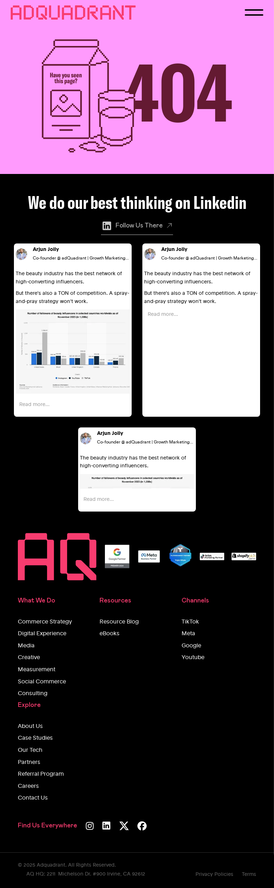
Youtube (193, 658)
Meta (188, 634)
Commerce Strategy (45, 622)
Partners (29, 762)
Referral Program (41, 774)
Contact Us (33, 798)
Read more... (34, 404)
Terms (249, 874)
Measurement (36, 670)
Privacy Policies (214, 874)
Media (26, 646)
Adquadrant (51, 865)
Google (191, 646)
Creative (29, 658)
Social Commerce (42, 682)
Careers (28, 786)
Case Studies (35, 738)
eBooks (110, 634)
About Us (30, 726)
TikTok (190, 622)
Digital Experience (42, 634)
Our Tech (30, 750)
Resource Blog (119, 622)
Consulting (32, 694)
